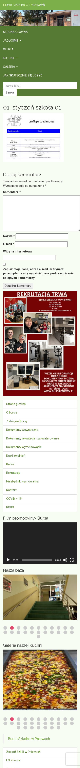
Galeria (10, 67)
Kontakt (11, 490)
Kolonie (10, 58)
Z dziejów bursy (16, 421)
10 (65, 628)
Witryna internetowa (17, 251)
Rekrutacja (13, 473)
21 (65, 632)
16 (32, 632)
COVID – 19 (14, 499)
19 (52, 632)
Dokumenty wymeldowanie (24, 447)
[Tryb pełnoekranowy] (72, 560)
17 (38, 632)
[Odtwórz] (8, 560)
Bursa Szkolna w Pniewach (29, 739)
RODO (10, 507)
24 (25, 727)
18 (45, 632)
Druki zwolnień (15, 456)
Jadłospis (12, 40)
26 (38, 727)
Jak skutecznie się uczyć (22, 75)
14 (18, 632)
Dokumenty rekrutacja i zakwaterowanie (32, 438)
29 (58, 727)
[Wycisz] (65, 560)
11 (72, 628)
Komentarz (12, 192)
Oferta (8, 49)
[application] (40, 543)
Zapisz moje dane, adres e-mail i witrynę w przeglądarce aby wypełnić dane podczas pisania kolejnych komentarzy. (38, 273)
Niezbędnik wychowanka (22, 481)
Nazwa (9, 236)
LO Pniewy (13, 760)
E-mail (8, 244)
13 (12, 632)
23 (38, 636)
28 (52, 727)
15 (25, 632)
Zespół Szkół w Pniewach (23, 752)
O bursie (11, 412)
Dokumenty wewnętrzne (22, 430)
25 (32, 727)
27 (45, 727)
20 (58, 632)
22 (72, 632)
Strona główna (15, 32)
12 (5, 632)
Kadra (10, 464)
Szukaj (10, 92)
